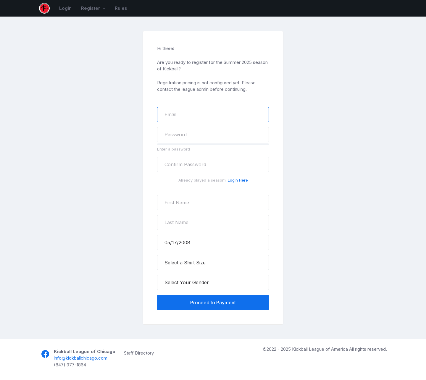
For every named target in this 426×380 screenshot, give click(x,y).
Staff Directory (139, 353)
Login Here (238, 180)
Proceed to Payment (213, 302)
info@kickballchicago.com (80, 358)
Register (91, 8)
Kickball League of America (320, 349)
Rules (121, 8)
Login (65, 8)
